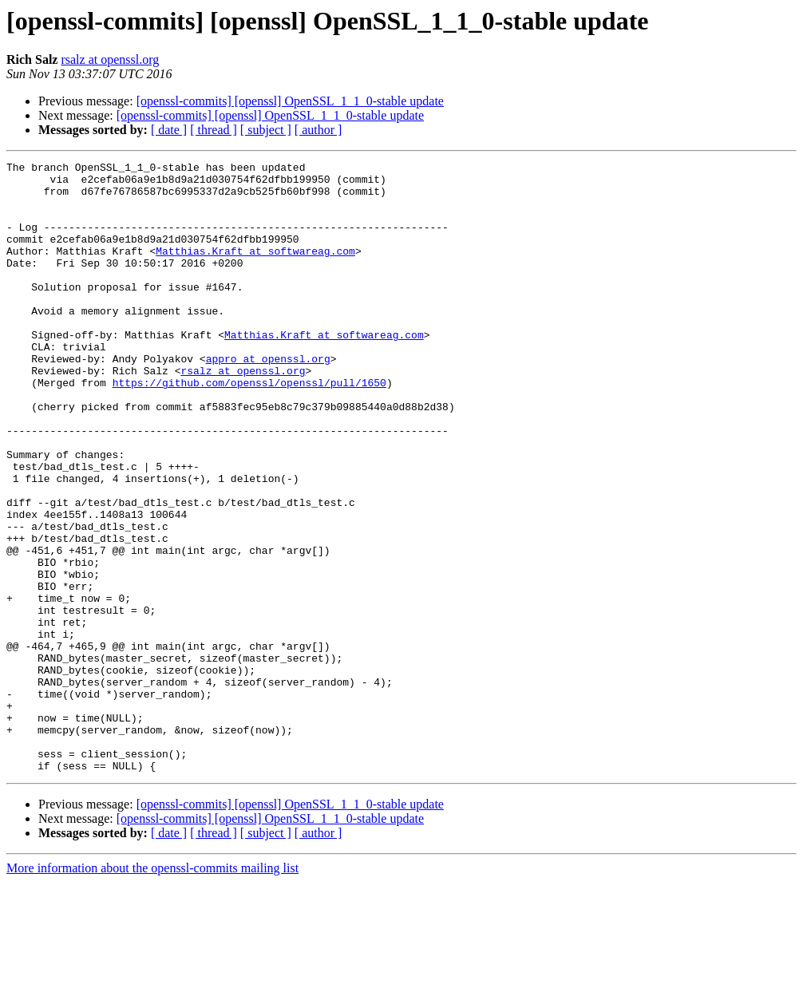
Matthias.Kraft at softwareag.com (255, 270)
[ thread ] (213, 129)
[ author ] (318, 129)
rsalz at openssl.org (110, 59)
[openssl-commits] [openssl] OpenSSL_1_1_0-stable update (290, 101)
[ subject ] (265, 129)
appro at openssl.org (268, 399)
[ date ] (169, 129)
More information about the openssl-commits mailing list (152, 990)
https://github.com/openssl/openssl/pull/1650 (249, 428)
